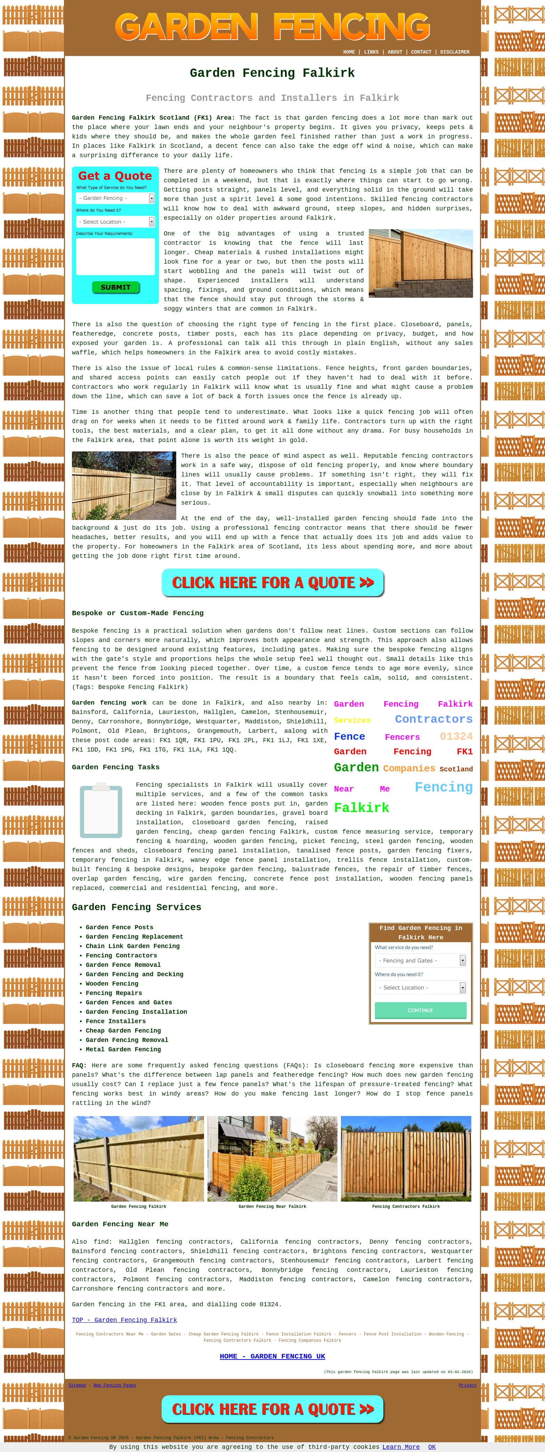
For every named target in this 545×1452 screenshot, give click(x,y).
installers (269, 280)
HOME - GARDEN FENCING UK (272, 1356)
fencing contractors (437, 199)
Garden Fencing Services (137, 908)
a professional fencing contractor (278, 527)
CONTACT (421, 52)
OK (432, 1447)
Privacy (468, 1385)
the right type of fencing (271, 324)
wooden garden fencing (254, 841)
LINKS (371, 52)
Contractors (92, 387)
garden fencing (361, 518)
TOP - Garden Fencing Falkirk (124, 1320)
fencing (401, 412)
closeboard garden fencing (243, 822)
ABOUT (395, 52)
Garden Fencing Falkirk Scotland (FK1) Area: (153, 117)
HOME (349, 52)
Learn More (401, 1447)
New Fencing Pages (114, 1385)
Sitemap (77, 1385)
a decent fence (234, 146)
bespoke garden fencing (242, 869)
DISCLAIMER (455, 52)
